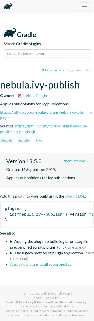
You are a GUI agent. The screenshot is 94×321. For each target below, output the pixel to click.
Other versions (74, 160)
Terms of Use (31, 293)
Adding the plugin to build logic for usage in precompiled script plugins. (49, 244)
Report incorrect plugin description (66, 70)
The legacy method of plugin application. (49, 252)
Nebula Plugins (33, 95)
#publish (24, 140)
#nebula (7, 140)
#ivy (39, 140)
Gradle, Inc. (52, 298)
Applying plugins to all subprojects (40, 264)
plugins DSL (75, 196)
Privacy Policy (55, 293)
